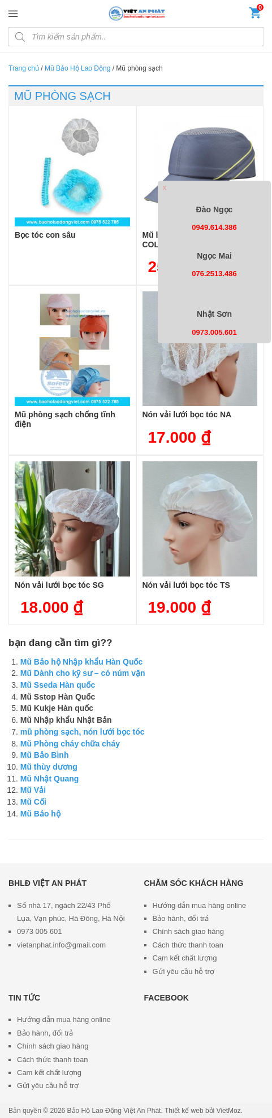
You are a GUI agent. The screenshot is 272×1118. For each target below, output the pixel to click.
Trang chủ (23, 68)
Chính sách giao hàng (188, 931)
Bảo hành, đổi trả (181, 918)
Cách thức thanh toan (188, 945)
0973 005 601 (39, 931)
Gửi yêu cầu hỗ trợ (183, 971)
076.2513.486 (214, 273)
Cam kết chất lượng (185, 958)
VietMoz (229, 1111)
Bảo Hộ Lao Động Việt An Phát (114, 1111)
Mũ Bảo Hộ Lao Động (77, 68)
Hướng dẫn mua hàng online (200, 905)
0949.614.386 (214, 227)
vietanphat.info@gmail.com (61, 945)
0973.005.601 (214, 332)
